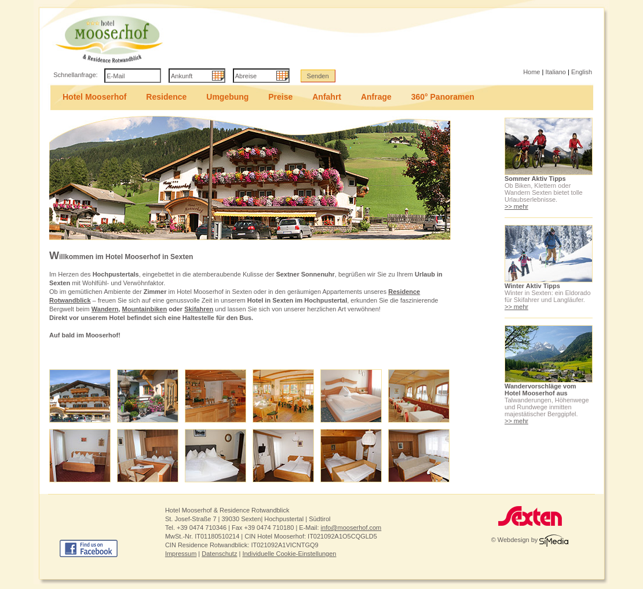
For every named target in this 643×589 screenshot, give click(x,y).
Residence (166, 96)
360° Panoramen (442, 96)
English (581, 71)
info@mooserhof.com (351, 527)
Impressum (180, 553)
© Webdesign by (530, 539)
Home (531, 71)
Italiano (555, 71)
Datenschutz (219, 553)
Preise (280, 96)
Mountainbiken (144, 309)
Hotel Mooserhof (94, 96)
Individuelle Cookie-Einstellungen (289, 553)
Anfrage (376, 96)
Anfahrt (326, 96)
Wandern (105, 309)
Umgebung (227, 96)
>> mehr (516, 206)
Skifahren (198, 309)
